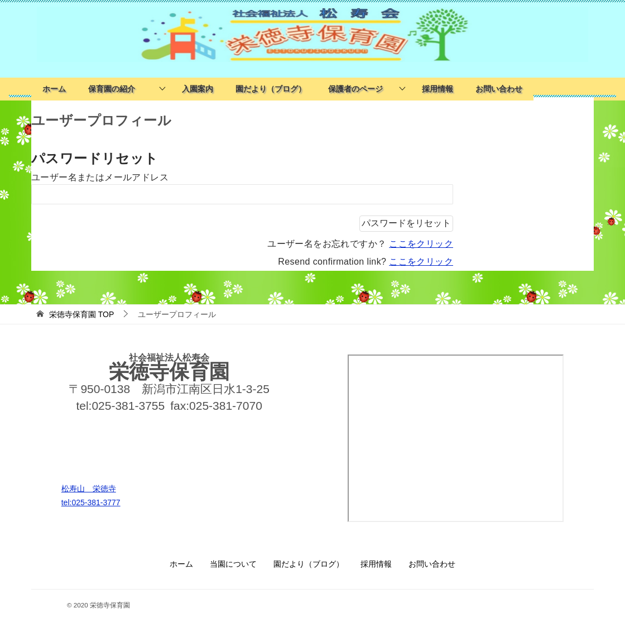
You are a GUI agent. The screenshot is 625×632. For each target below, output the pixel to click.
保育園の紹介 (115, 88)
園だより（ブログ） (270, 88)
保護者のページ (355, 88)
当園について (233, 563)
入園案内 (197, 88)
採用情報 (437, 88)
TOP (81, 314)
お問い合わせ (498, 88)
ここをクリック (421, 243)
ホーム (54, 88)
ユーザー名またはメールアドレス (100, 177)
